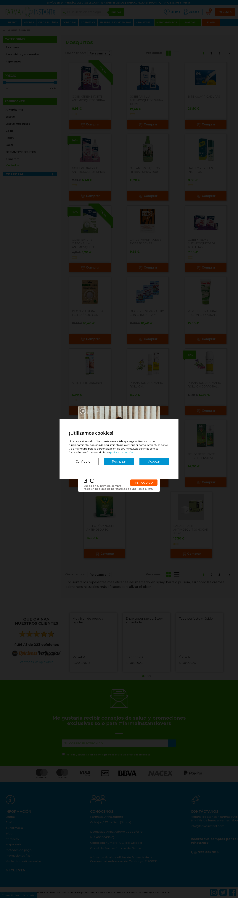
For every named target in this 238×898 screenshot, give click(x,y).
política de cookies (122, 452)
